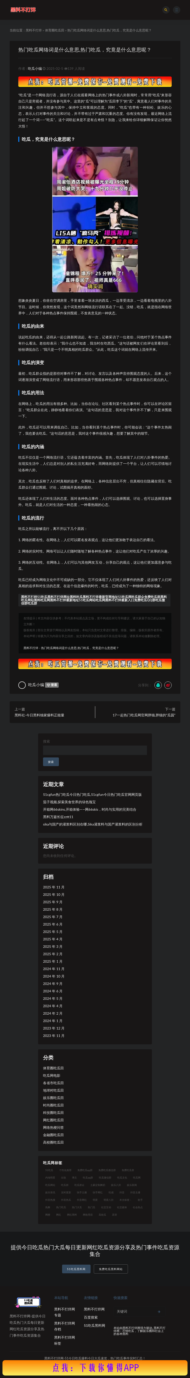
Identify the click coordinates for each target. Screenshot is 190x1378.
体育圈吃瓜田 (54, 30)
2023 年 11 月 (54, 1035)
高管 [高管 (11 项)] (114, 1214)
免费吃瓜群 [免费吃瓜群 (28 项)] (128, 1170)
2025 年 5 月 (53, 931)
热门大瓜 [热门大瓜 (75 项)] (77, 1207)
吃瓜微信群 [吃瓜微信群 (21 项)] (105, 1177)
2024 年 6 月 (53, 991)
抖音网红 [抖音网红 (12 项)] (82, 1199)
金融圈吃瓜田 (53, 1135)
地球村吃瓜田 (53, 1090)
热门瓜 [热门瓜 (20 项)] (91, 1207)
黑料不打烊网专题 (64, 1312)
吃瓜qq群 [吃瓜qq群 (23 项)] (88, 1177)
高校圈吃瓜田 (53, 1142)
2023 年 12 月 (54, 1028)
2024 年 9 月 (53, 983)
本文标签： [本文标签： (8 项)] (125, 1199)
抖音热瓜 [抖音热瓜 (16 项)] (66, 1199)
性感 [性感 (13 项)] (111, 1192)
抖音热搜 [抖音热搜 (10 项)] (50, 1199)
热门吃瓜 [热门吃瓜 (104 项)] (61, 1207)
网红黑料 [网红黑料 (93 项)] (72, 1214)
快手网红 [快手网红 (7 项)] (98, 1192)
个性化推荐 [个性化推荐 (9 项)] (65, 1170)
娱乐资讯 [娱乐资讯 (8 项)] (50, 1192)
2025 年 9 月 (53, 902)
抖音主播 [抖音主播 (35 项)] (135, 1192)
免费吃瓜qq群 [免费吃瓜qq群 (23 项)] (85, 1170)
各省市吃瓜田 (53, 1083)
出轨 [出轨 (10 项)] (63, 1177)
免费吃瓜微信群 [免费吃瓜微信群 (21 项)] (107, 1170)
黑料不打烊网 (94, 1309)
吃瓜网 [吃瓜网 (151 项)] (137, 1177)
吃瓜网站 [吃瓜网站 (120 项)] (50, 1184)
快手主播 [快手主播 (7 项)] (82, 1192)
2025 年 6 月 (53, 924)
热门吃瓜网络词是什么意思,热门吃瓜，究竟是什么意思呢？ (88, 49)
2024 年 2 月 (53, 1013)
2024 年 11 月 (54, 969)
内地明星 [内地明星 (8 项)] (50, 1177)
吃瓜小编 (35, 68)
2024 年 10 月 (54, 976)
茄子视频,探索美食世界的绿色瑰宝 (69, 802)
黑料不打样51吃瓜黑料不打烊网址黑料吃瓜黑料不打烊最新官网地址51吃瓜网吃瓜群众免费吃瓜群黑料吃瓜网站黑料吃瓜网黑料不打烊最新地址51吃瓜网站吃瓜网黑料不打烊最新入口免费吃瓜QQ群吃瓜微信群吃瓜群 (94, 600)
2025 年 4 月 (53, 939)
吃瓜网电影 (51, 1075)
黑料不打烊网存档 (64, 1326)
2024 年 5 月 (53, 998)
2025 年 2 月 (53, 954)
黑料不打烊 (34, 30)
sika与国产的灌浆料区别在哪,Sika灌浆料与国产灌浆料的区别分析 (92, 824)
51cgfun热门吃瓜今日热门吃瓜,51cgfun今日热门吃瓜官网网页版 (92, 794)
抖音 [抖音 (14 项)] (121, 1192)
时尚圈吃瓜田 (53, 1105)
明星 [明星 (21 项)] (95, 1199)
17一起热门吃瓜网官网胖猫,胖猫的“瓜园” (144, 715)
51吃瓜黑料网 (76, 1269)
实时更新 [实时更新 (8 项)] (66, 1192)
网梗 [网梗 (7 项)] (47, 1214)
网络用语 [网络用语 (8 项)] (88, 1214)
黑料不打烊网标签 (64, 1340)
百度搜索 (91, 1317)
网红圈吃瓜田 (53, 1120)
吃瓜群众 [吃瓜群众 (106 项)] (79, 1184)
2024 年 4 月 (53, 1006)
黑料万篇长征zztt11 (58, 817)
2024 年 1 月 (53, 1021)
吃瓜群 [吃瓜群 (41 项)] (65, 1184)
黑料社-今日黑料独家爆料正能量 (39, 715)
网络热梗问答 (53, 1127)
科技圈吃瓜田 (53, 1112)
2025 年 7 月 (53, 917)
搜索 (46, 741)
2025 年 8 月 (53, 909)
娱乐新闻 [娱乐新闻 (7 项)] (132, 1184)
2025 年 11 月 (54, 887)
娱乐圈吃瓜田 (53, 1098)
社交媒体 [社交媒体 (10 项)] (122, 1207)
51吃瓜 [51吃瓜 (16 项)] (49, 1170)
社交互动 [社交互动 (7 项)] (106, 1207)
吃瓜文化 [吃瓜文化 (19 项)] (122, 1177)
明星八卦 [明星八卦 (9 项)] (109, 1199)
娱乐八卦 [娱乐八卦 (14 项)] (116, 1184)
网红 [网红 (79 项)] (58, 1214)
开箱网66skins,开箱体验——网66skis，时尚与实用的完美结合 (89, 809)
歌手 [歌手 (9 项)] (140, 1199)
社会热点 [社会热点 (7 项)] (138, 1207)
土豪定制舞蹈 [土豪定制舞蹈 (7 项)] (97, 1184)
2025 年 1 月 (53, 961)
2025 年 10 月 (54, 894)
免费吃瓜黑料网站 (111, 1269)
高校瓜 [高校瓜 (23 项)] (102, 1214)
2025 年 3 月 (53, 946)
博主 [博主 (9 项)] (74, 1177)
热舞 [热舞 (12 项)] (47, 1207)
